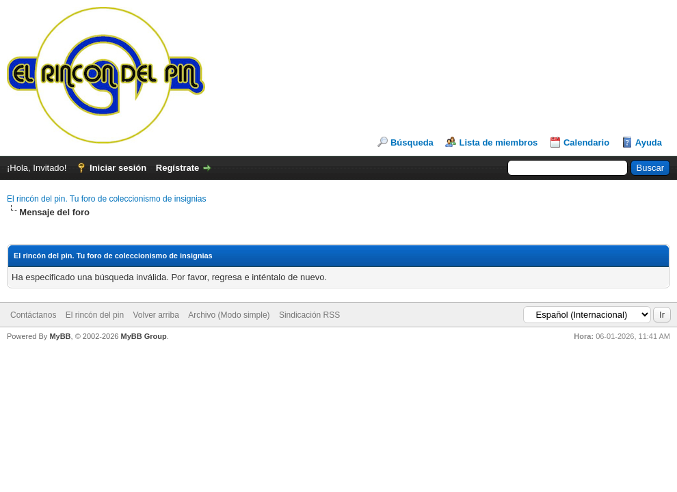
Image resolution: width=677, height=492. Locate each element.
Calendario (586, 142)
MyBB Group (143, 336)
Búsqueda (412, 142)
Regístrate (178, 168)
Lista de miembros (498, 142)
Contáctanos (33, 315)
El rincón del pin (95, 315)
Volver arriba (155, 315)
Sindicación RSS (309, 315)
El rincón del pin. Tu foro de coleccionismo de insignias (107, 199)
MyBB (59, 336)
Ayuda (648, 142)
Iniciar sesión (118, 168)
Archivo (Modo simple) (228, 315)
